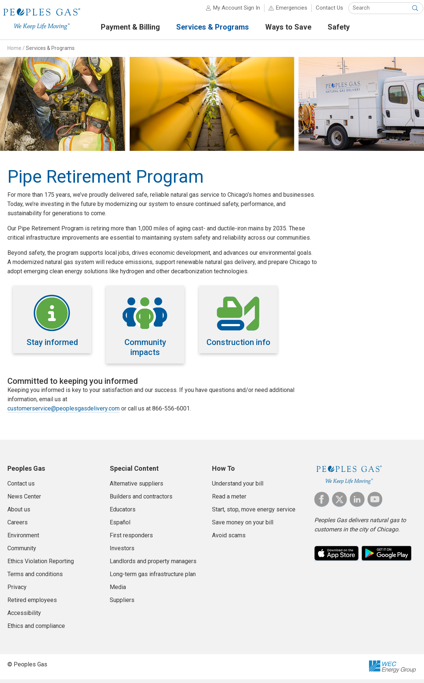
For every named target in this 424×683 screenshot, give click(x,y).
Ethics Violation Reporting (40, 564)
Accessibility (24, 616)
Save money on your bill (242, 525)
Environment (23, 538)
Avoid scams (229, 538)
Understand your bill (237, 486)
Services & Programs (50, 51)
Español (120, 525)
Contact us (21, 486)
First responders (131, 538)
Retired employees (32, 603)
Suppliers (122, 603)
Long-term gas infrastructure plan (153, 577)
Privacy (17, 590)
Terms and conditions (35, 577)
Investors (122, 551)
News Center (24, 499)
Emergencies (285, 11)
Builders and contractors (141, 499)
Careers (17, 525)
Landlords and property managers (153, 564)
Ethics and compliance (36, 629)
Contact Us (322, 11)
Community (21, 551)
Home (14, 51)
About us (18, 512)
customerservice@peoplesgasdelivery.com (63, 411)
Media (118, 590)
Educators (123, 512)
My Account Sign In (229, 11)
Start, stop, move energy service (253, 512)
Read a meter (229, 499)
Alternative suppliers (136, 486)
